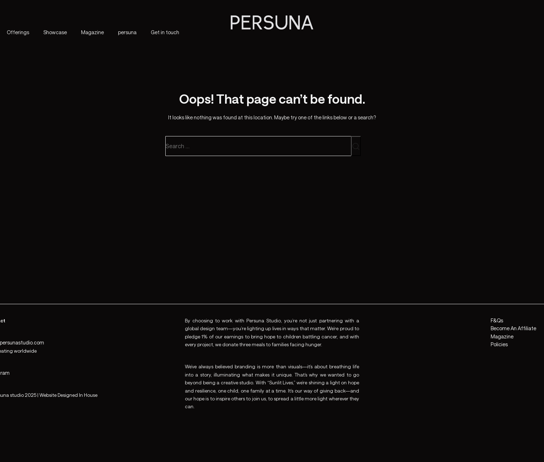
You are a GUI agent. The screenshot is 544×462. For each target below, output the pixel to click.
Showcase (55, 32)
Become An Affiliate (513, 328)
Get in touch (165, 32)
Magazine (92, 32)
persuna (127, 32)
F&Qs (497, 320)
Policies (499, 344)
